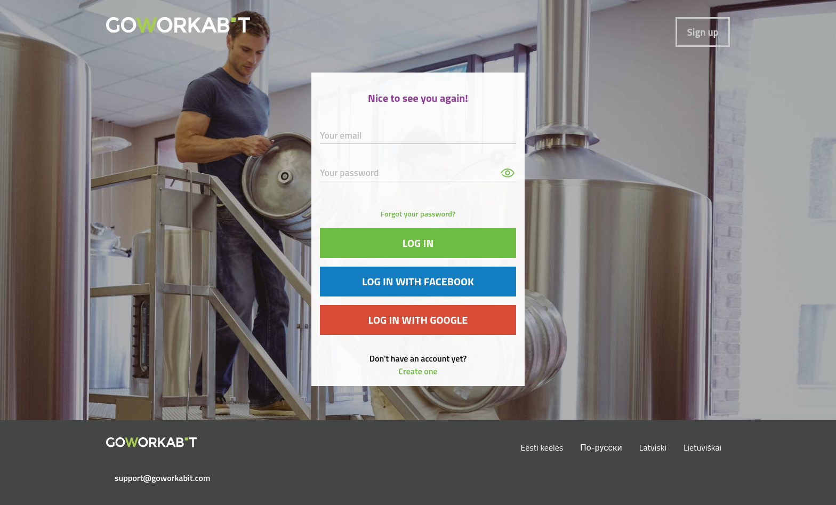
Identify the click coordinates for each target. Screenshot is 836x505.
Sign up (703, 32)
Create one (417, 371)
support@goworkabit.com (156, 477)
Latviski (652, 447)
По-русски (601, 447)
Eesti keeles (542, 447)
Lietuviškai (702, 447)
